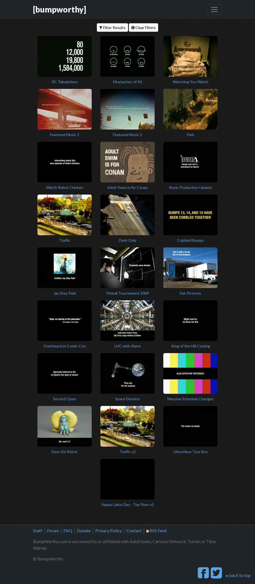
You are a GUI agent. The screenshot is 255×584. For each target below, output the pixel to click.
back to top (238, 575)
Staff (37, 530)
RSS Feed (156, 530)
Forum (53, 530)
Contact (134, 530)
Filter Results (112, 27)
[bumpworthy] (59, 9)
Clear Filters (143, 27)
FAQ (67, 530)
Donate (84, 530)
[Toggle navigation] (214, 9)
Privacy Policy (108, 530)
